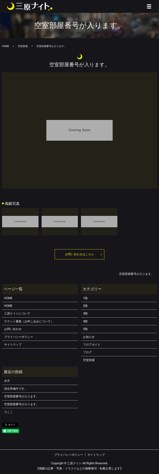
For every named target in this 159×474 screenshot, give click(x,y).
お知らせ (89, 337)
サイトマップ (13, 344)
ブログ (87, 352)
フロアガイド (91, 344)
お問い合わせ (13, 329)
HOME (5, 46)
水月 (7, 380)
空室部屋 (23, 46)
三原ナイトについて (17, 313)
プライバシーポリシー (18, 337)
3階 (85, 313)
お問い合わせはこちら (79, 254)
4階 (85, 321)
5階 (85, 329)
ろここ (8, 412)
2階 (85, 305)
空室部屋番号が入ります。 (136, 274)
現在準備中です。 (15, 388)
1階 (85, 298)
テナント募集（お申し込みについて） (28, 321)
